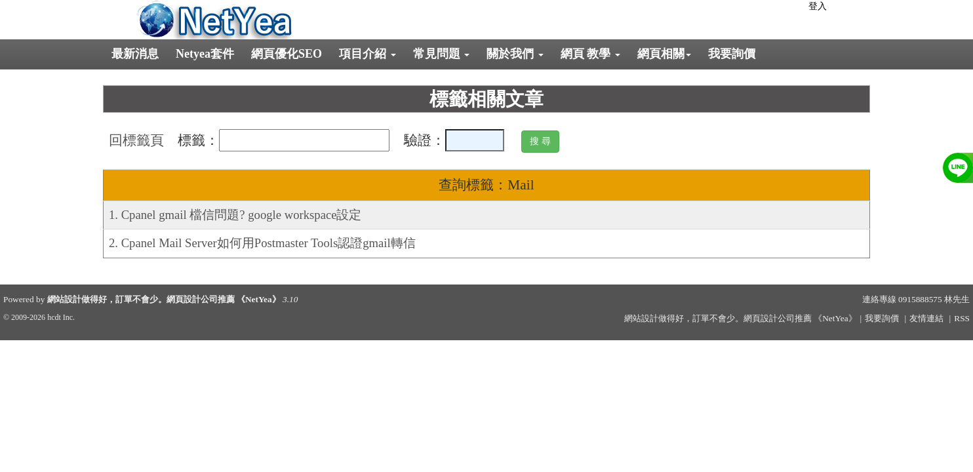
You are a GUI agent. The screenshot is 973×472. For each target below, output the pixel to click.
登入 (817, 6)
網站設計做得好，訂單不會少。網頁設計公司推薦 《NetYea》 (164, 299)
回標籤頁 (136, 140)
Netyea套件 (205, 53)
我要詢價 (731, 53)
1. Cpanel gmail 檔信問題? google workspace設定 (235, 215)
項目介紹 (367, 53)
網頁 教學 (590, 53)
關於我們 (515, 53)
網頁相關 (664, 53)
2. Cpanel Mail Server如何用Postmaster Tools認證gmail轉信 (262, 243)
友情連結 (926, 318)
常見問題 (441, 53)
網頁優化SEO (286, 53)
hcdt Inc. (61, 317)
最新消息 (135, 53)
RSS (962, 318)
